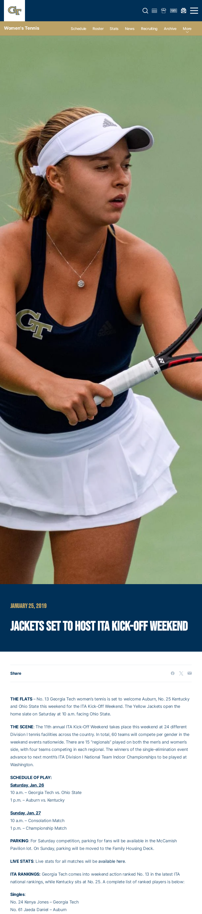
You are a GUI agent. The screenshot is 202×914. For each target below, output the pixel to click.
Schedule (78, 28)
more (187, 28)
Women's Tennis (21, 28)
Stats (114, 28)
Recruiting (149, 28)
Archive (170, 28)
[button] (145, 10)
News (130, 28)
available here (111, 861)
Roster (98, 28)
